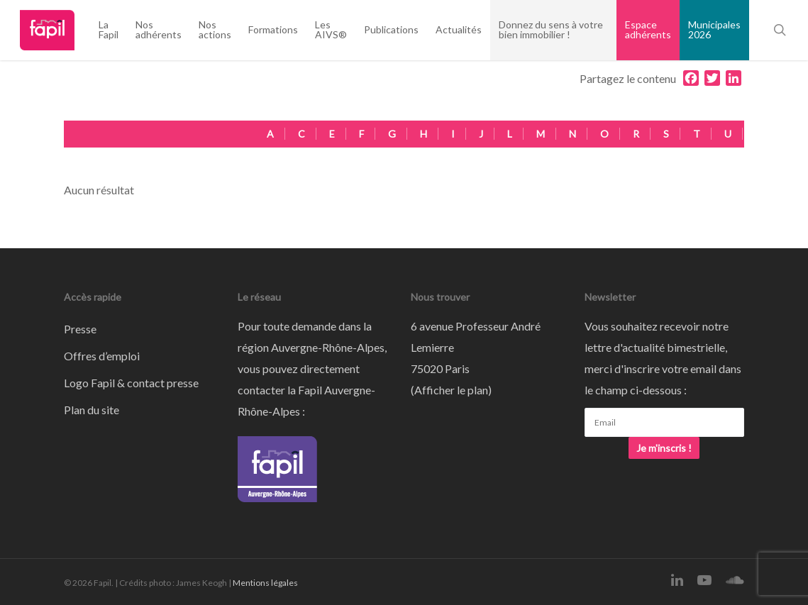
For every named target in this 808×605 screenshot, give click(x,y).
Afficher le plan (451, 389)
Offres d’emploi (102, 355)
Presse (80, 328)
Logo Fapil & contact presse (131, 382)
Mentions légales (265, 582)
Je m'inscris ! (664, 448)
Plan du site (91, 409)
